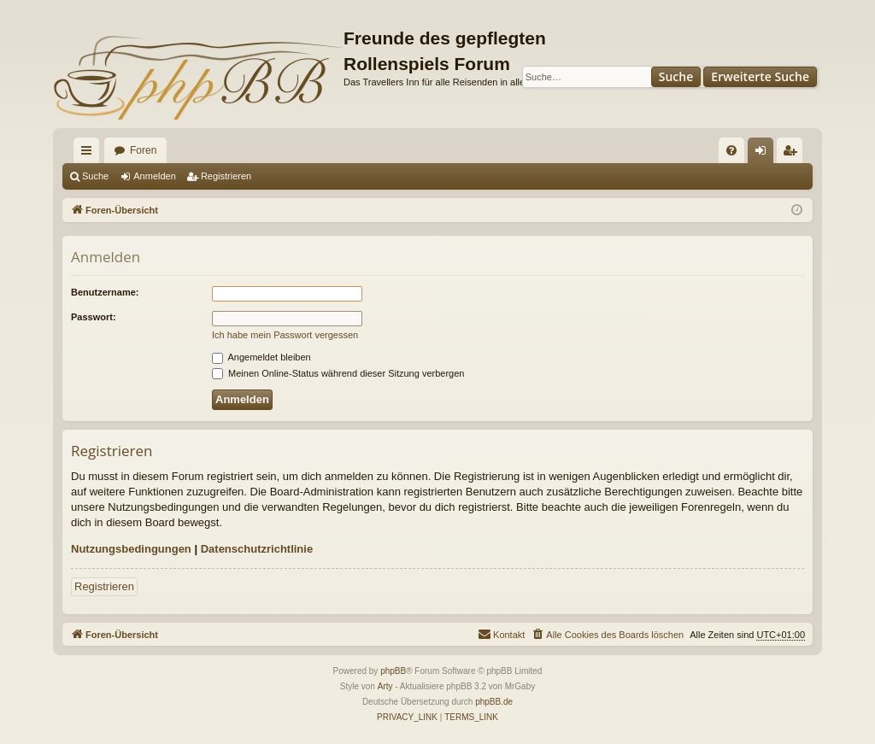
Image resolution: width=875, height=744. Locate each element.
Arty (385, 686)
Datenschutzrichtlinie (257, 548)
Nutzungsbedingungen (131, 548)
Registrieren (226, 176)
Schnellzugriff (89, 153)
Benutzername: (104, 292)
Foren (143, 150)
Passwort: (93, 317)
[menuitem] (731, 150)
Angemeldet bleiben (261, 357)
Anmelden (154, 176)
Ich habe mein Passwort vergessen (285, 335)
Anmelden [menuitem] (764, 153)
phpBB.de (494, 701)
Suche (676, 76)
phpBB (393, 671)
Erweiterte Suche (760, 76)
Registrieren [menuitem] (793, 153)
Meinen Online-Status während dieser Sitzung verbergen (338, 373)
